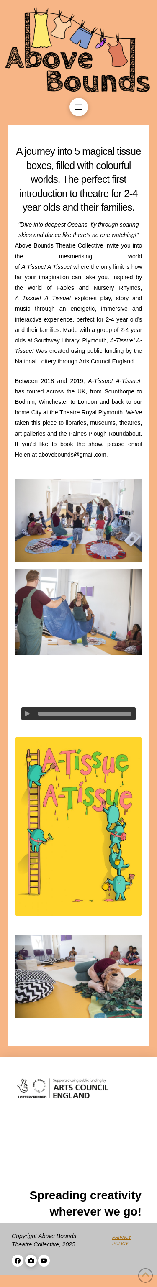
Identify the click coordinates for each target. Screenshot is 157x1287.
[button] (78, 107)
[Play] (27, 713)
